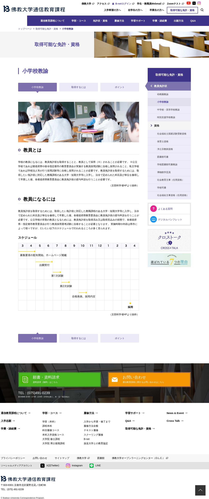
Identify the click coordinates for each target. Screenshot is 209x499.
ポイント (120, 87)
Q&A (193, 20)
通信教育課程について (52, 20)
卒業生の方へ (157, 10)
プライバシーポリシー (13, 458)
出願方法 (178, 20)
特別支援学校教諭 (166, 117)
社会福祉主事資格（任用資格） (173, 195)
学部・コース (79, 20)
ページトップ (200, 490)
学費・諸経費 (159, 20)
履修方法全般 (91, 426)
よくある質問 (165, 208)
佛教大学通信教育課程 (34, 9)
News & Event (175, 413)
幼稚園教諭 (162, 94)
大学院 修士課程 (51, 439)
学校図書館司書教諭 (167, 164)
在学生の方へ (135, 10)
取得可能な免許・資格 (182, 10)
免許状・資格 (100, 20)
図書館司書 (162, 157)
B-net (86, 439)
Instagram (74, 466)
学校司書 (161, 187)
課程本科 (47, 426)
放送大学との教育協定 (96, 443)
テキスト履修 (91, 430)
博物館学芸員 (164, 172)
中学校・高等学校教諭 (168, 109)
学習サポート (138, 20)
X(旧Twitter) (49, 466)
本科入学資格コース (53, 434)
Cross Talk (173, 420)
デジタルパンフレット (170, 219)
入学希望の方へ (112, 10)
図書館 (100, 458)
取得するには (78, 87)
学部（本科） (49, 421)
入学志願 (6, 420)
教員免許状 (160, 86)
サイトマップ (62, 458)
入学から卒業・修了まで (97, 421)
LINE (95, 466)
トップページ (25, 28)
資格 (156, 125)
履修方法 (119, 20)
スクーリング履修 (93, 434)
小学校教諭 (162, 102)
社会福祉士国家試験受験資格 (171, 133)
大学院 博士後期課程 (53, 443)
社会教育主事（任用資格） (170, 180)
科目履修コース (50, 430)
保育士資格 (162, 141)
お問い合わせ (40, 458)
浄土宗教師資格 (165, 149)
